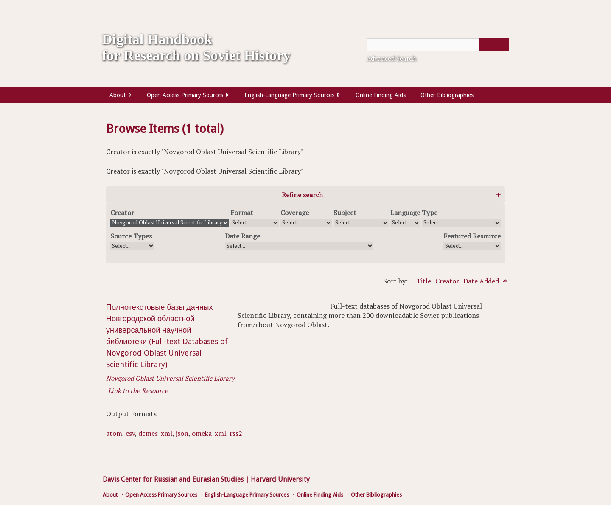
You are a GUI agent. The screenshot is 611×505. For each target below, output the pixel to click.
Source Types (131, 236)
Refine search (302, 194)
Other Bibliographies (447, 95)
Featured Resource (472, 236)
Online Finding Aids (381, 95)
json (182, 433)
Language (405, 212)
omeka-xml (209, 433)
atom (114, 433)
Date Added (482, 281)
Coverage (294, 212)
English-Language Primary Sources (289, 95)
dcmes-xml (155, 433)
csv (130, 433)
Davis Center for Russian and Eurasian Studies (173, 479)
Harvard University (280, 479)
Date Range (242, 236)
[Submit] (494, 44)
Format (241, 212)
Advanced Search (391, 58)
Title (423, 281)
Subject (345, 212)
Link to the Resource (138, 390)
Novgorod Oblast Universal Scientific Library (170, 378)
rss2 (236, 433)
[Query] (438, 44)
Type (429, 212)
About (117, 95)
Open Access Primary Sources (185, 95)
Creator (122, 212)
